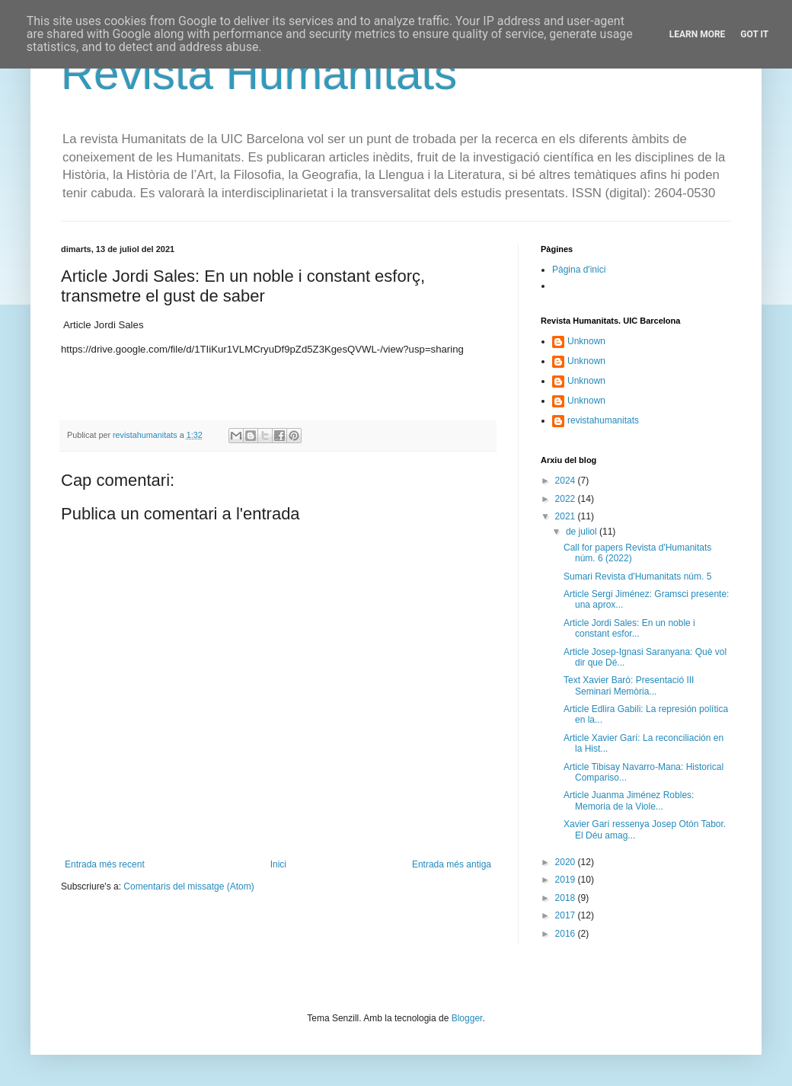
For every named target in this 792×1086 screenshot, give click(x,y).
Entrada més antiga (451, 864)
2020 (566, 862)
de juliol (582, 531)
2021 (566, 516)
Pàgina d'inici (578, 269)
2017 (566, 915)
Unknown (586, 341)
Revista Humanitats (259, 73)
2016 (566, 933)
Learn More (697, 34)
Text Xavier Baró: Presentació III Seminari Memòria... (629, 685)
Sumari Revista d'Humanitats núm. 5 (637, 576)
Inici (278, 864)
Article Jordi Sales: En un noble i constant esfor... (629, 628)
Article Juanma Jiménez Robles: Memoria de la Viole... (629, 800)
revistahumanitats (603, 420)
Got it (754, 34)
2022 (566, 498)
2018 (566, 898)
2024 (566, 480)
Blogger (467, 1018)
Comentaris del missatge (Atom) (188, 886)
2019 (566, 879)
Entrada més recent (105, 864)
